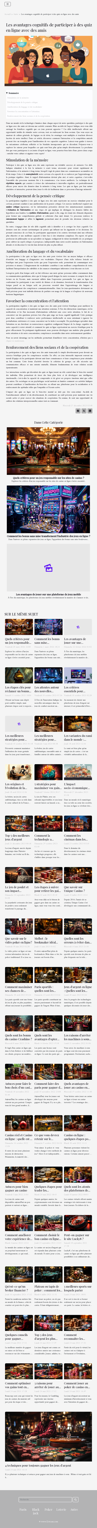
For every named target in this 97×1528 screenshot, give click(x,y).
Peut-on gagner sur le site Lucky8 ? (76, 1237)
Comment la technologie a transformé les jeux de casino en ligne (46, 841)
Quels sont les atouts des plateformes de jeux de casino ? (77, 1190)
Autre (16, 14)
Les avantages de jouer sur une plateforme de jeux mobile (48, 594)
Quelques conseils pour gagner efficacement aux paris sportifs (16, 1340)
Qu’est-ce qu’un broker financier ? (16, 1288)
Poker (49, 1509)
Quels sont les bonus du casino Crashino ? (18, 1037)
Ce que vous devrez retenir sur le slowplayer (46, 1139)
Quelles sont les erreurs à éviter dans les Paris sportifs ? (77, 942)
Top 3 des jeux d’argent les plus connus (44, 1338)
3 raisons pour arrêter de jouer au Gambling (46, 1387)
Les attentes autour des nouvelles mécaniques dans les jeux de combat (47, 693)
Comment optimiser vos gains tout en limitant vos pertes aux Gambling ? (18, 1389)
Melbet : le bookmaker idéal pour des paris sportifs (45, 944)
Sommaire (14, 93)
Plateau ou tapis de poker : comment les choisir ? (47, 1290)
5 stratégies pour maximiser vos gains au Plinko (47, 788)
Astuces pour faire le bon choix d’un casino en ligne (19, 1087)
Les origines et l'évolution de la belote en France (15, 788)
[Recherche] (45, 1499)
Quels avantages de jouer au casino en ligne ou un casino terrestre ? (76, 1089)
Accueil (7, 14)
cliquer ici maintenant (15, 341)
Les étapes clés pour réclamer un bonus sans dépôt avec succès (18, 693)
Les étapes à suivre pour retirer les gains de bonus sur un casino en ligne (48, 892)
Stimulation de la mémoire (18, 98)
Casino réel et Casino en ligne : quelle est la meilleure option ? (18, 1139)
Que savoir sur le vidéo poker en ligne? (18, 940)
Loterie (61, 1509)
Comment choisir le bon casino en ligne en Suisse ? (46, 1239)
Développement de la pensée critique (22, 102)
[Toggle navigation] (8, 4)
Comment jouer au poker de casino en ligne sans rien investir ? (76, 1389)
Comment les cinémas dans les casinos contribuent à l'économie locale (78, 841)
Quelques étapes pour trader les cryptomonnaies (48, 1190)
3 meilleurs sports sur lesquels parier (78, 1288)
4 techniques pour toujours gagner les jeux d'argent (38, 1465)
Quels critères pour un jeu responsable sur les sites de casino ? (48, 477)
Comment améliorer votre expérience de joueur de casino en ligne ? (18, 1240)
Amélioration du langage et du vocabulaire (24, 107)
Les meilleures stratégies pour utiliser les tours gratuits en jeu (15, 741)
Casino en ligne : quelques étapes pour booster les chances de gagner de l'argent (77, 1140)
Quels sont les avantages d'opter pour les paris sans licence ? (46, 1041)
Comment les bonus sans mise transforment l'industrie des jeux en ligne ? (48, 536)
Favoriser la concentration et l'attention (23, 111)
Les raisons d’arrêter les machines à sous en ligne (77, 1039)
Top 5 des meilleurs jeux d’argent (17, 837)
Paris (22, 1509)
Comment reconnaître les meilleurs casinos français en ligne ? (75, 1340)
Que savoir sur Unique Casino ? (74, 889)
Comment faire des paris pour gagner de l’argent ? (48, 1087)
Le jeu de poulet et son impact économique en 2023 (18, 891)
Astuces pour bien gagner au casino (16, 1188)
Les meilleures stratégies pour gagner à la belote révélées (45, 741)
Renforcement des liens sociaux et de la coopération (28, 116)
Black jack (35, 1511)
